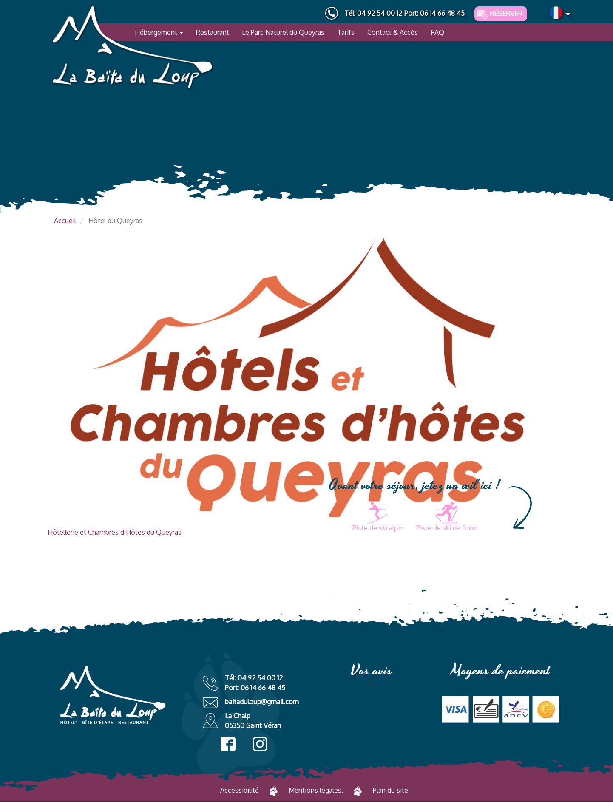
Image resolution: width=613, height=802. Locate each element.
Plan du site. (391, 790)
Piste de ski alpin (377, 528)
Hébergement (159, 32)
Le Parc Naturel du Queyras (283, 32)
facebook (228, 744)
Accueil (65, 220)
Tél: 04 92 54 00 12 (373, 13)
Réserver (506, 13)
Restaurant (212, 32)
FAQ (437, 32)
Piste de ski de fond (446, 528)
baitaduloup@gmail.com (262, 701)
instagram (260, 744)
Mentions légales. (316, 790)
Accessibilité (239, 790)
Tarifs (346, 32)
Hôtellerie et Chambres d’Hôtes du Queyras (115, 532)
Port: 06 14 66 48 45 (434, 13)
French (556, 12)
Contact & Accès (392, 32)
